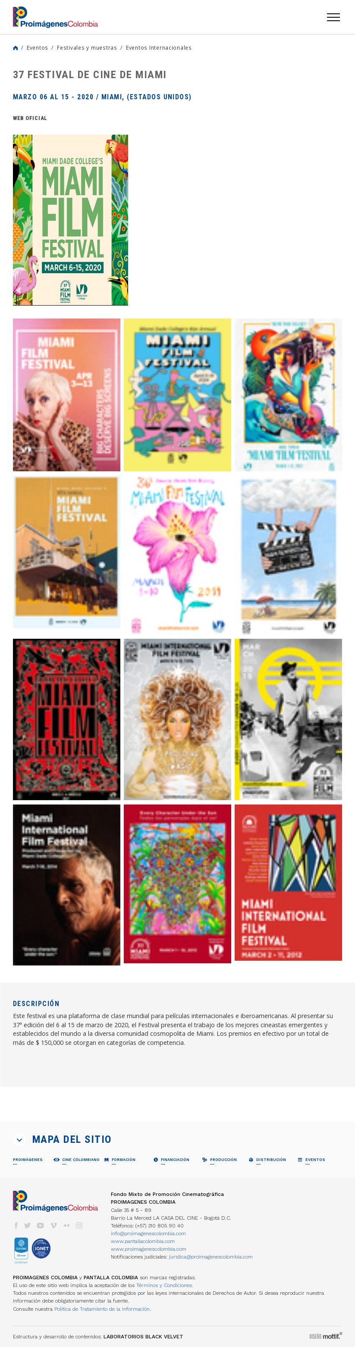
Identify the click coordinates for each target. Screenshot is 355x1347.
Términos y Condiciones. (164, 1285)
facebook (16, 1225)
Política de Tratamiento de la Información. (102, 1309)
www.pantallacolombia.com (143, 1241)
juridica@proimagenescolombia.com (211, 1257)
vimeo (53, 1225)
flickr (66, 1225)
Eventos (37, 47)
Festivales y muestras (87, 47)
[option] (70, 220)
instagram (79, 1225)
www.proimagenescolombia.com (148, 1249)
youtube (40, 1225)
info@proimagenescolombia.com (148, 1233)
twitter (27, 1225)
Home (15, 48)
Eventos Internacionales (159, 47)
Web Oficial (30, 118)
